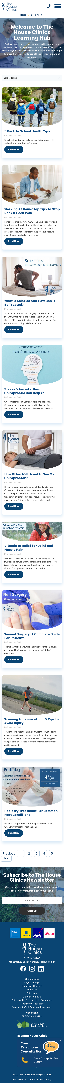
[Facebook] (23, 969)
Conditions (32, 1012)
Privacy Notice (19, 1079)
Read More (14, 149)
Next (6, 858)
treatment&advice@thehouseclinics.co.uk (32, 961)
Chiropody (32, 993)
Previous (9, 853)
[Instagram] (32, 969)
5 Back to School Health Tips (27, 131)
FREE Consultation (32, 1016)
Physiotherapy (32, 982)
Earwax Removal (32, 996)
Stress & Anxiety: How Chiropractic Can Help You (25, 391)
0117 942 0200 (32, 958)
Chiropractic (32, 979)
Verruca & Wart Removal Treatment (32, 1007)
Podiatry (32, 989)
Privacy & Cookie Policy (40, 1079)
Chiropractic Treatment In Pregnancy (32, 1000)
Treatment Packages (32, 1003)
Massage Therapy (32, 986)
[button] (59, 5)
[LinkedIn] (41, 969)
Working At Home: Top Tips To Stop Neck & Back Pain (32, 211)
